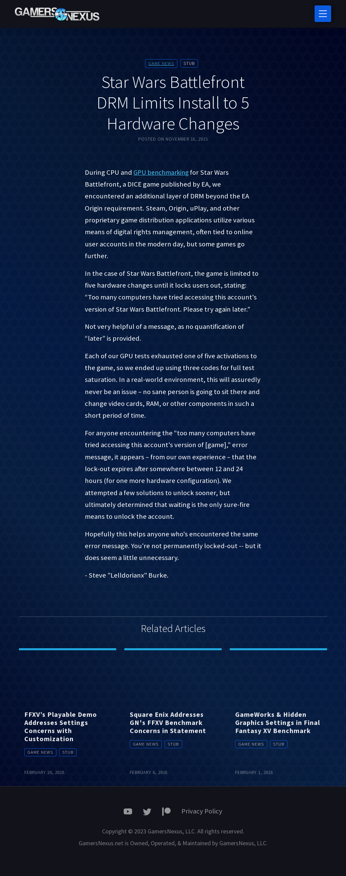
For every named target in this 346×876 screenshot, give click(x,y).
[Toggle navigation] (323, 13)
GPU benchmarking (162, 172)
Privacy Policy (201, 810)
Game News (161, 63)
